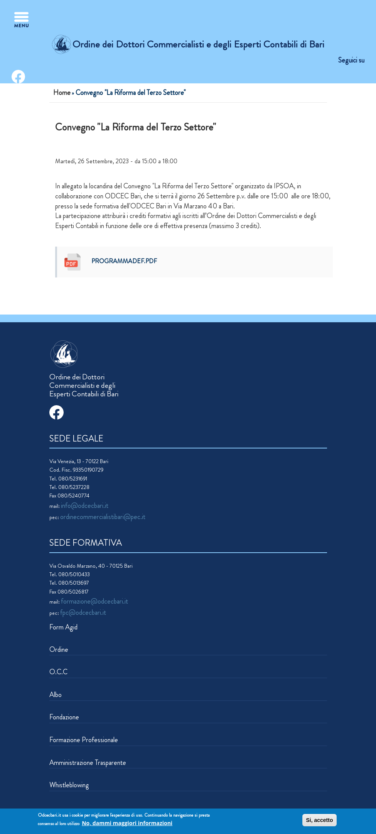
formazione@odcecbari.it (94, 601)
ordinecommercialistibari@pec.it (102, 517)
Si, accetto (319, 821)
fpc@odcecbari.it (83, 612)
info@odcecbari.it (84, 506)
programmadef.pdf (124, 261)
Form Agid (63, 627)
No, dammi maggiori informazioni (127, 823)
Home (62, 93)
